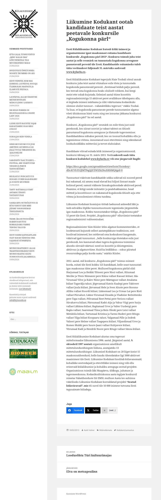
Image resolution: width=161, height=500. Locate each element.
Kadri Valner (89, 430)
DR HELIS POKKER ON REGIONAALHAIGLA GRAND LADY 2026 (22, 113)
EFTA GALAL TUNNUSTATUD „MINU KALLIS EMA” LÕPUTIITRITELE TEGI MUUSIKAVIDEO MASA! (22, 58)
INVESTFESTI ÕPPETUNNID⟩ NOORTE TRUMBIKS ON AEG (22, 72)
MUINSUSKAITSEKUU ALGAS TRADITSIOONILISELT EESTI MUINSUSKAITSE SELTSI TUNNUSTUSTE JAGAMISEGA (22, 252)
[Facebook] (75, 410)
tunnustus (129, 430)
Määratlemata (105, 430)
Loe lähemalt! (25, 288)
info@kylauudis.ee (17, 300)
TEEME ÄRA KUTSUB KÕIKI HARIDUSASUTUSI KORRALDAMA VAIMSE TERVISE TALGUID (21, 223)
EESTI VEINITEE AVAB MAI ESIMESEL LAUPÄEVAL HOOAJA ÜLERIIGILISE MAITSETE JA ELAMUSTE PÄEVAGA (23, 85)
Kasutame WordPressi (76, 493)
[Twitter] (93, 410)
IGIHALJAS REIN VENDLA (20, 136)
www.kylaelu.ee (75, 71)
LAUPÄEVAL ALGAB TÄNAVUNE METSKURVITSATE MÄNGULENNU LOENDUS (23, 100)
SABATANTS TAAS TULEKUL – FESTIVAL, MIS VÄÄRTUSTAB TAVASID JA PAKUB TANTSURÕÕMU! (22, 164)
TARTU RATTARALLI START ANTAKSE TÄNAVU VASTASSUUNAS (21, 192)
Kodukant (121, 430)
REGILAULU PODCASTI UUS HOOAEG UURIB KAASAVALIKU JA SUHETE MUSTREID (23, 179)
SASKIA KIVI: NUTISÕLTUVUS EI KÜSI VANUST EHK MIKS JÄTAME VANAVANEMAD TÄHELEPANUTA (23, 207)
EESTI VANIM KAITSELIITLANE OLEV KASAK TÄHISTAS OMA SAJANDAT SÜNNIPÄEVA (22, 238)
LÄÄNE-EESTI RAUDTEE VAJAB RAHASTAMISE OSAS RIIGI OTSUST (22, 126)
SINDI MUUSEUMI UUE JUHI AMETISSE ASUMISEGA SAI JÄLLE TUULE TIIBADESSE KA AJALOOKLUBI (22, 148)
